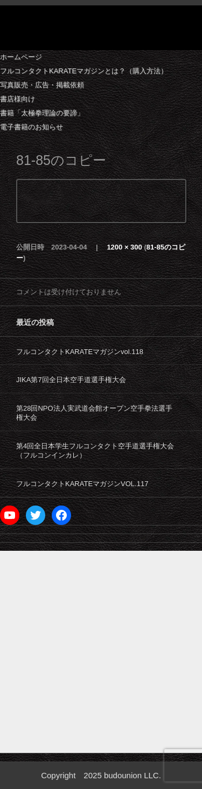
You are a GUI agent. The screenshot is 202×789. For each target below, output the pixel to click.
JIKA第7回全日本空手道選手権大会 (71, 380)
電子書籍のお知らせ (31, 127)
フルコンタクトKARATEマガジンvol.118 (79, 352)
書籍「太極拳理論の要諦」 (42, 113)
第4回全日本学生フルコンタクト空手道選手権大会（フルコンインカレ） (95, 450)
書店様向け (17, 99)
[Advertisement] (101, 652)
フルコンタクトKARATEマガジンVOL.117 (82, 484)
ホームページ (21, 57)
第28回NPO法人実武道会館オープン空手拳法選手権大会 (94, 412)
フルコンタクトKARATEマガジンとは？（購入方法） (84, 71)
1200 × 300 (124, 247)
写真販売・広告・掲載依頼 (42, 85)
